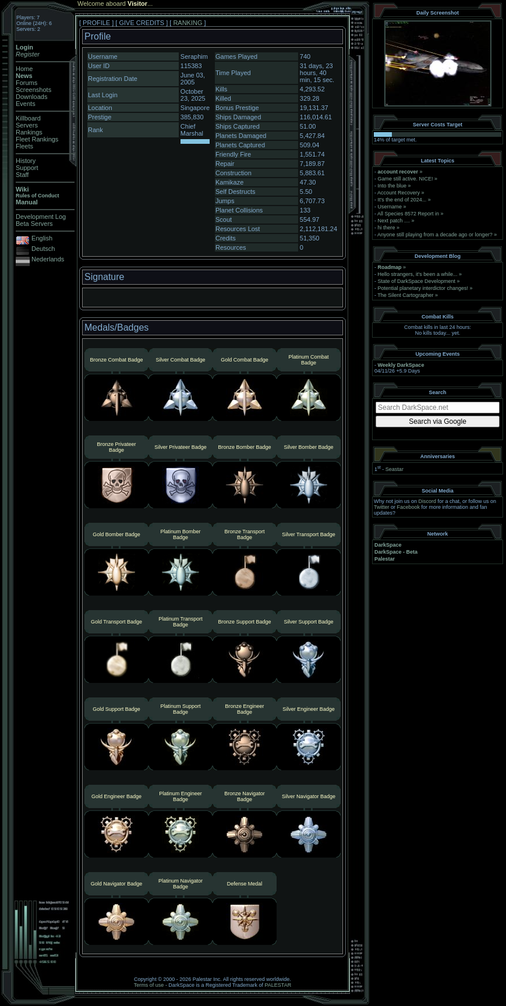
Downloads (31, 96)
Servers (27, 125)
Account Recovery (398, 193)
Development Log (41, 216)
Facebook (408, 507)
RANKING (187, 22)
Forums (26, 82)
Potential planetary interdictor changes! (423, 288)
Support (27, 167)
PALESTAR (277, 985)
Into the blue (392, 186)
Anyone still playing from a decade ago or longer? (435, 235)
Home (24, 68)
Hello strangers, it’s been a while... (418, 274)
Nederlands (47, 259)
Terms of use (149, 985)
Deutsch (43, 248)
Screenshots (33, 89)
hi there (386, 228)
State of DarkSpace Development (417, 281)
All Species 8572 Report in (408, 214)
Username (390, 207)
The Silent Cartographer (405, 295)
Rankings (29, 132)
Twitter (382, 507)
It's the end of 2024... (402, 200)
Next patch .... (394, 221)
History (26, 160)
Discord (428, 501)
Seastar (394, 469)
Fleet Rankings (37, 139)
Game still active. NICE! (406, 179)
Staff (22, 174)
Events (26, 103)
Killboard (28, 118)
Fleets (24, 146)
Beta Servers (34, 223)
